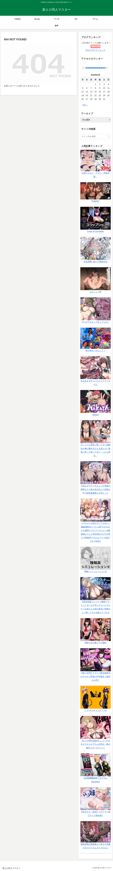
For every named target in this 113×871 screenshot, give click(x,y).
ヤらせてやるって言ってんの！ (95, 322)
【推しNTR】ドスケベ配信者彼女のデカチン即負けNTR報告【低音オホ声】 (95, 676)
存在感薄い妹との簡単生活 (95, 262)
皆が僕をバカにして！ (95, 350)
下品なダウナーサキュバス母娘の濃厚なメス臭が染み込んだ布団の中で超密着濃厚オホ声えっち (95, 489)
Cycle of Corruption (95, 231)
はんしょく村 (95, 292)
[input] (95, 136)
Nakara (95, 415)
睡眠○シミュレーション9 (95, 571)
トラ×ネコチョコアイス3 (95, 710)
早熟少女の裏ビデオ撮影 (95, 643)
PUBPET (95, 201)
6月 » (85, 105)
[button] (108, 136)
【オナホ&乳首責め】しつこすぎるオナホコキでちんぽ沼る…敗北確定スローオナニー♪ (95, 744)
